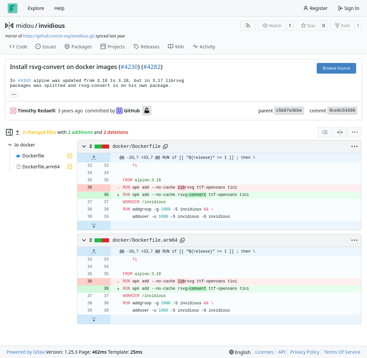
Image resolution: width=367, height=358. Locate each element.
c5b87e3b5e (289, 110)
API (281, 352)
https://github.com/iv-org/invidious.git (59, 36)
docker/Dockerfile (136, 146)
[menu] (355, 132)
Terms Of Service (342, 352)
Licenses (264, 352)
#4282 (152, 67)
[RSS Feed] (248, 25)
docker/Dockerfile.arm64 (145, 240)
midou (25, 25)
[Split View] (340, 132)
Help (59, 8)
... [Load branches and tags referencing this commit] (14, 93)
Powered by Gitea (26, 352)
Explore (36, 8)
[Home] (12, 8)
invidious (52, 25)
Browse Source (336, 68)
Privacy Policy (304, 352)
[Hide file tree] (9, 132)
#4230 (129, 67)
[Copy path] (165, 146)
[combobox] (325, 132)
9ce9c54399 (342, 110)
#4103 (24, 80)
